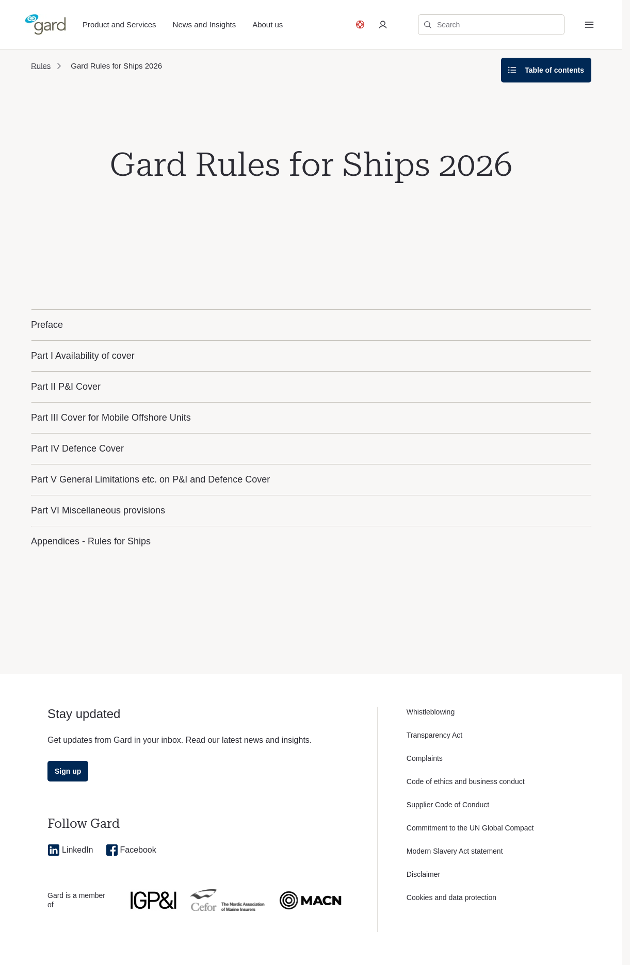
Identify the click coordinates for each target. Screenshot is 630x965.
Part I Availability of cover (83, 356)
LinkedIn (70, 850)
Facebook (131, 850)
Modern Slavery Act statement (455, 851)
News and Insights (204, 24)
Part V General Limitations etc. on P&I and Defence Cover (150, 479)
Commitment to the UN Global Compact (470, 828)
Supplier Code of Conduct (448, 805)
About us (267, 24)
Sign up (68, 771)
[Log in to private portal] (383, 25)
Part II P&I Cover (66, 386)
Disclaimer (423, 874)
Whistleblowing (431, 712)
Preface (47, 325)
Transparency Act (434, 735)
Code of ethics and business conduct (466, 781)
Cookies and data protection (451, 897)
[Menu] (589, 24)
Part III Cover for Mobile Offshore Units (111, 417)
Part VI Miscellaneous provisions (98, 510)
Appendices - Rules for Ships (91, 541)
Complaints (425, 758)
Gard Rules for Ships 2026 (116, 65)
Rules (41, 65)
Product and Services (119, 24)
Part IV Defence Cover (77, 448)
